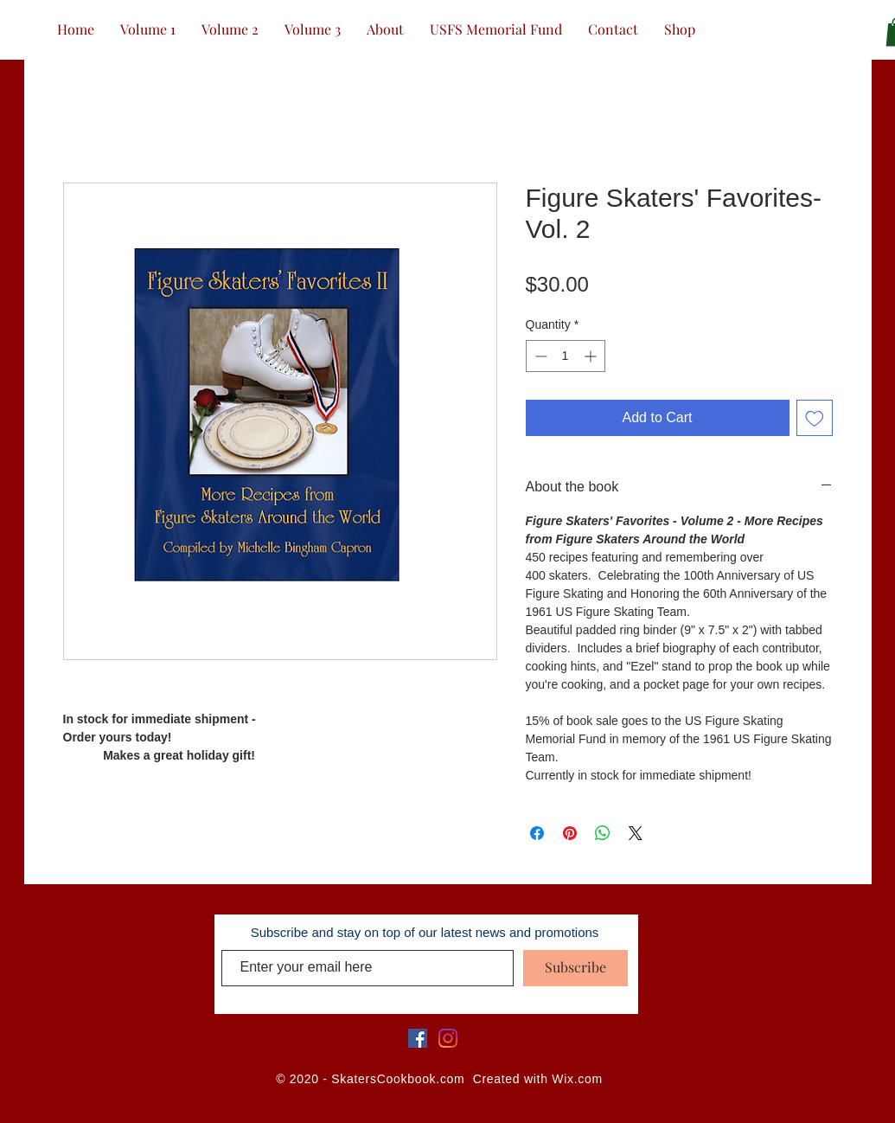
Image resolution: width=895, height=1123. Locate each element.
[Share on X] (635, 833)
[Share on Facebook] (537, 833)
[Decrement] (539, 356)
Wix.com (577, 1079)
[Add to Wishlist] (814, 418)
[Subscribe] (575, 968)
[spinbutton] (565, 356)
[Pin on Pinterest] (569, 833)
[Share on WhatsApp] (602, 833)
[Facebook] (417, 1038)
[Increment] (592, 356)
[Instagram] (447, 1038)
